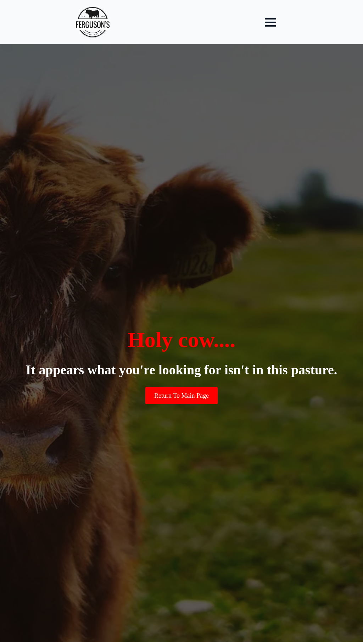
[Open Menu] (270, 22)
